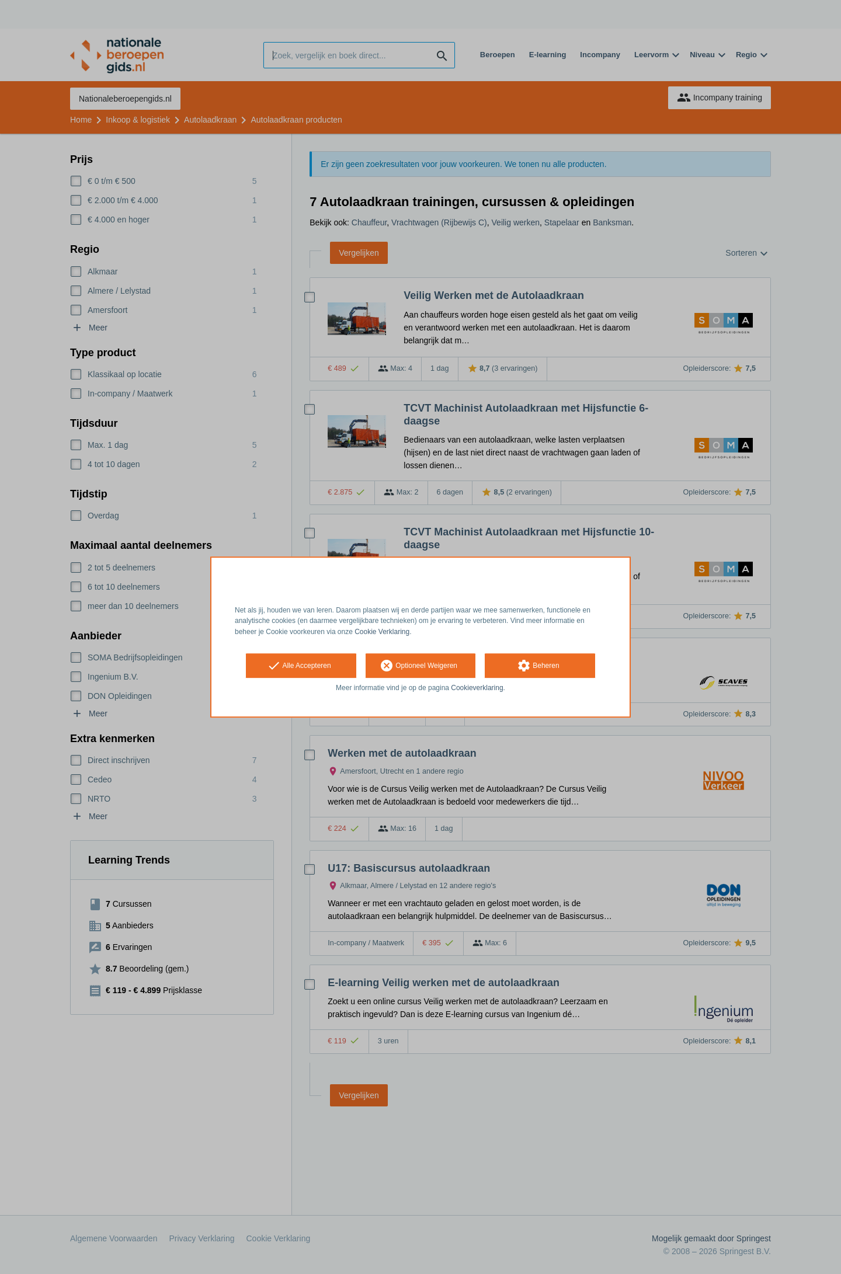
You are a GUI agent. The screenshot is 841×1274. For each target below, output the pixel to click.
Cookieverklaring (477, 688)
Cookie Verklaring (382, 632)
